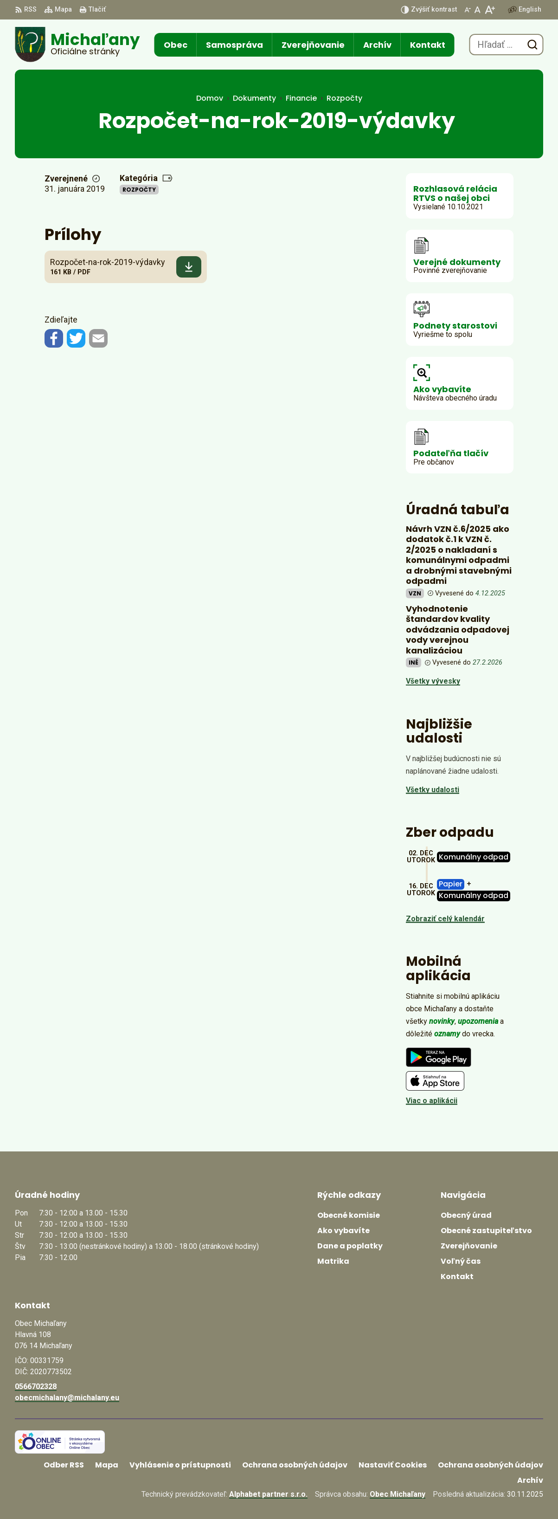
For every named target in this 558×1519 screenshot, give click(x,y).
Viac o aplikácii (431, 1100)
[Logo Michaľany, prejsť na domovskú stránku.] (77, 44)
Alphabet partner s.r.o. (268, 1494)
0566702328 (36, 1386)
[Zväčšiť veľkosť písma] (489, 9)
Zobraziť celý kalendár (445, 918)
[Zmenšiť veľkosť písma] (467, 9)
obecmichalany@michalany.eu (67, 1397)
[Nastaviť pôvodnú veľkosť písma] (477, 9)
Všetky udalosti (432, 789)
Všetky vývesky (433, 681)
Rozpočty (139, 190)
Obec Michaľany (397, 1494)
